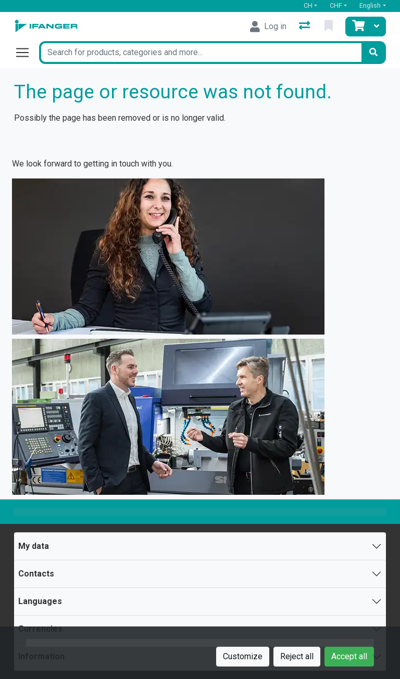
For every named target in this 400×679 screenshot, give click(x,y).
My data (33, 546)
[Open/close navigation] (26, 52)
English (370, 5)
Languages (40, 601)
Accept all (349, 656)
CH (308, 5)
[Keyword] (200, 52)
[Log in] (268, 26)
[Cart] (357, 26)
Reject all (297, 656)
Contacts (36, 574)
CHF (336, 5)
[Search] (373, 52)
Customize (242, 656)
